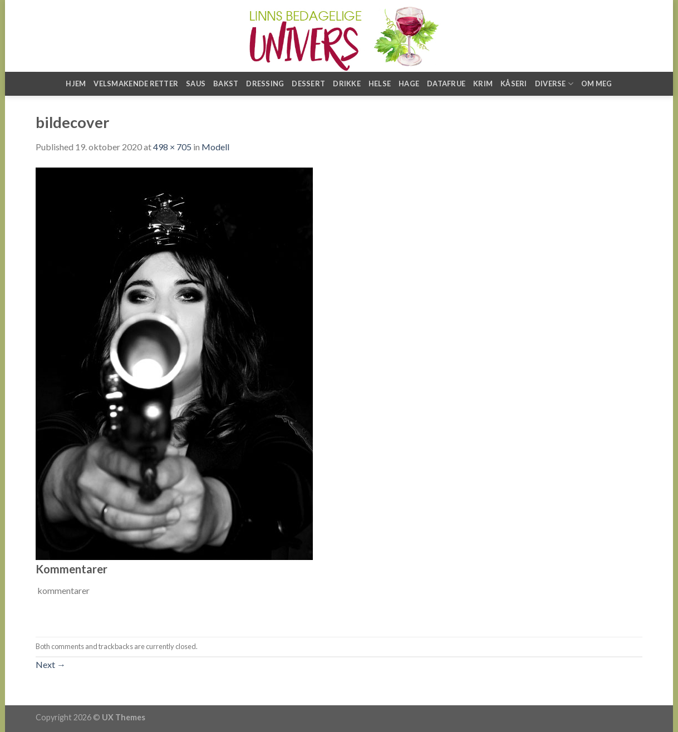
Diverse (554, 83)
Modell (215, 146)
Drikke (347, 83)
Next (51, 664)
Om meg (596, 83)
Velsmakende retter (136, 83)
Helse (380, 83)
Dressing (265, 83)
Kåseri (513, 83)
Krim (483, 83)
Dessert (308, 83)
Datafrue (446, 83)
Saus (195, 83)
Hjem (76, 83)
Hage (409, 83)
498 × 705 (172, 146)
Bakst (225, 83)
